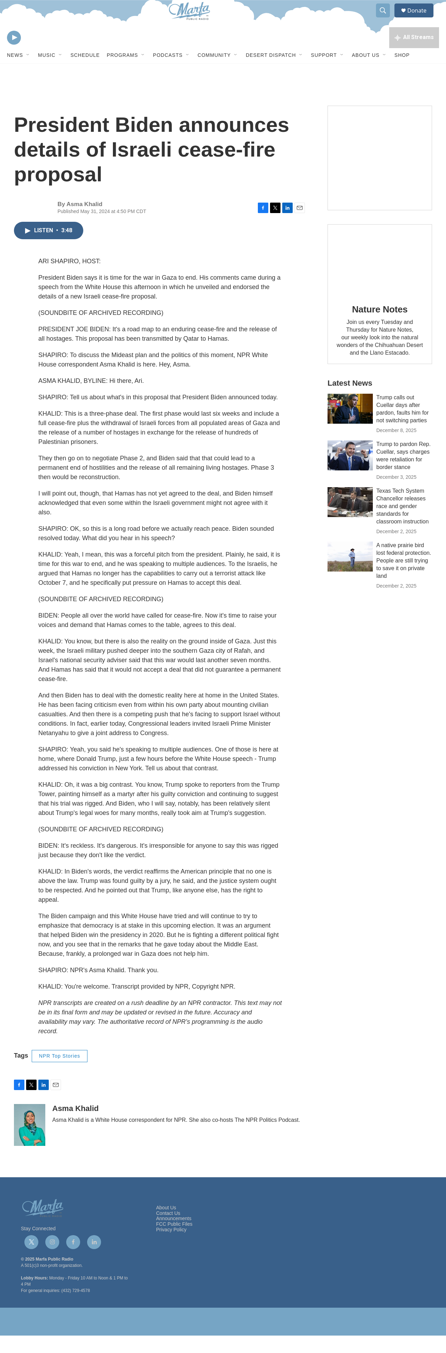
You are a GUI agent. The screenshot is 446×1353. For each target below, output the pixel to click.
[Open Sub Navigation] (28, 72)
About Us (365, 72)
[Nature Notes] (380, 276)
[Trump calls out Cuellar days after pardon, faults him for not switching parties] (350, 426)
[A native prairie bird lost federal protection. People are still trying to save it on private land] (350, 574)
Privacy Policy (171, 1247)
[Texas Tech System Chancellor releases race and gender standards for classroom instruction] (350, 520)
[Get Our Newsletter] (380, 175)
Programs (122, 72)
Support (324, 72)
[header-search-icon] (386, 18)
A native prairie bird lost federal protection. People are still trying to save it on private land (403, 578)
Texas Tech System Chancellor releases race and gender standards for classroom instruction (402, 523)
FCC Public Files (174, 1241)
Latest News (350, 400)
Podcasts (168, 72)
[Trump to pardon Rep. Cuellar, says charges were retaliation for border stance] (350, 473)
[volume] (33, 54)
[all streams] (414, 54)
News (15, 72)
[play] (14, 54)
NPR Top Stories (59, 1073)
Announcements (173, 1236)
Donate (421, 18)
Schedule (85, 72)
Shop (402, 72)
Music (46, 72)
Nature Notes (379, 327)
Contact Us (168, 1230)
